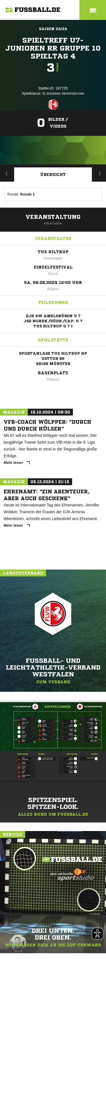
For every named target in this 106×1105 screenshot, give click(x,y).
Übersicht (53, 174)
